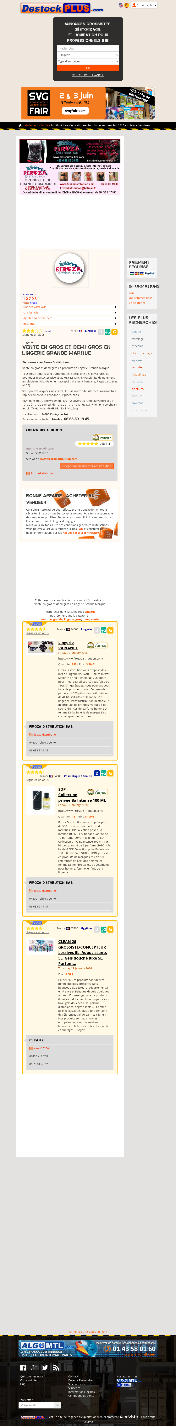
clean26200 (41, 1048)
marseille (137, 381)
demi (86, 619)
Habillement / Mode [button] (36, 125)
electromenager (141, 353)
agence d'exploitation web (86, 1417)
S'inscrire (74, 1388)
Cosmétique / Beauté (78, 776)
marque (46, 619)
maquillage (138, 374)
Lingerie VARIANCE (68, 645)
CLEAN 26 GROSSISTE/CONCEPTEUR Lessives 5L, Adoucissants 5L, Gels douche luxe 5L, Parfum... (82, 952)
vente (95, 619)
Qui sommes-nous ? (141, 298)
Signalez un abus (33, 334)
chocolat (137, 346)
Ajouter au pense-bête (37, 318)
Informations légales (81, 1392)
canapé (136, 332)
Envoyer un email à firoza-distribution (86, 466)
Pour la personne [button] (100, 125)
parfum (137, 389)
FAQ (80, 529)
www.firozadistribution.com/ (59, 459)
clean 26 (37, 1040)
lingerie (69, 619)
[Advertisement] (75, 222)
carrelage (137, 339)
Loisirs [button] (132, 125)
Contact (73, 1376)
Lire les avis (30, 312)
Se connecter (76, 1384)
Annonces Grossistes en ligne (88, 1332)
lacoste (136, 367)
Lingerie (90, 331)
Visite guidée (137, 303)
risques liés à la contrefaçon (81, 532)
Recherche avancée (88, 75)
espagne (136, 360)
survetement (139, 410)
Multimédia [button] (59, 125)
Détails (48, 331)
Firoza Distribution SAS (51, 727)
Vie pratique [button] (78, 125)
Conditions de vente (81, 1395)
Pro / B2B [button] (119, 125)
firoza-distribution (44, 430)
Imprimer (29, 323)
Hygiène (86, 928)
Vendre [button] (144, 125)
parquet (136, 396)
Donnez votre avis (34, 307)
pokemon (137, 403)
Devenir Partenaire (80, 1380)
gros (78, 619)
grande (58, 619)
